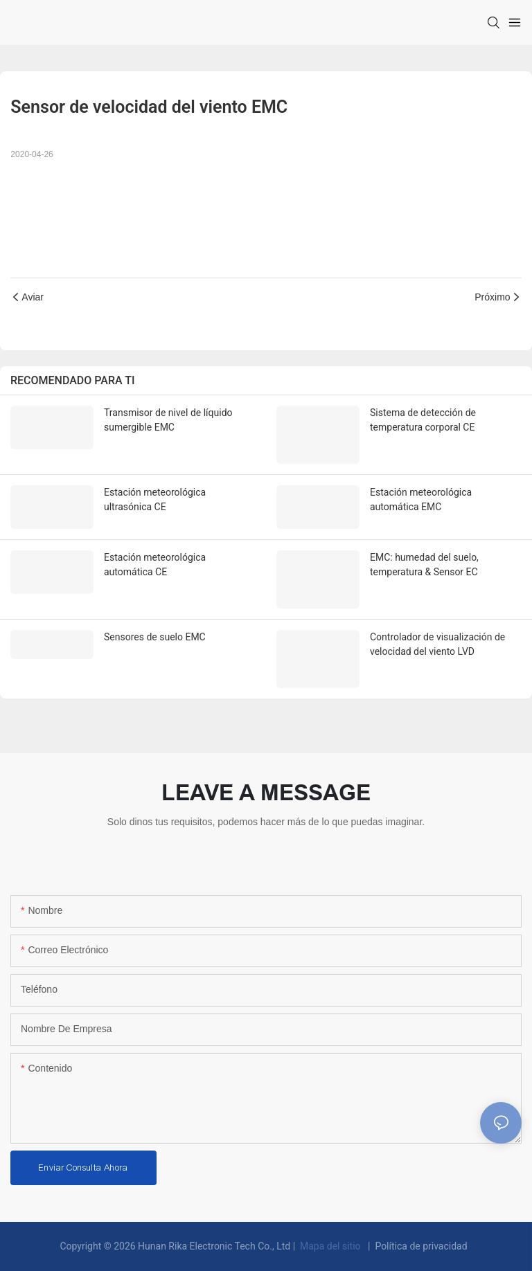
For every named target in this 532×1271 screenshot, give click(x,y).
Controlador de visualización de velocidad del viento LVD (437, 644)
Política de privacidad (421, 1246)
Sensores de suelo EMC (155, 636)
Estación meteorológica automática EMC (421, 499)
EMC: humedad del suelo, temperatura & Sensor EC (424, 564)
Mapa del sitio (331, 1246)
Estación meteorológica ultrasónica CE (155, 499)
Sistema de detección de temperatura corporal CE (423, 420)
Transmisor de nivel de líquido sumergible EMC (168, 420)
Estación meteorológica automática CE (155, 564)
